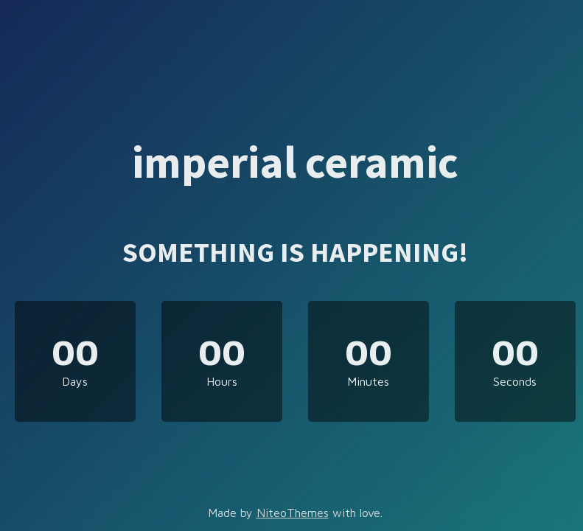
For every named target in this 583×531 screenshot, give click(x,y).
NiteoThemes (292, 512)
